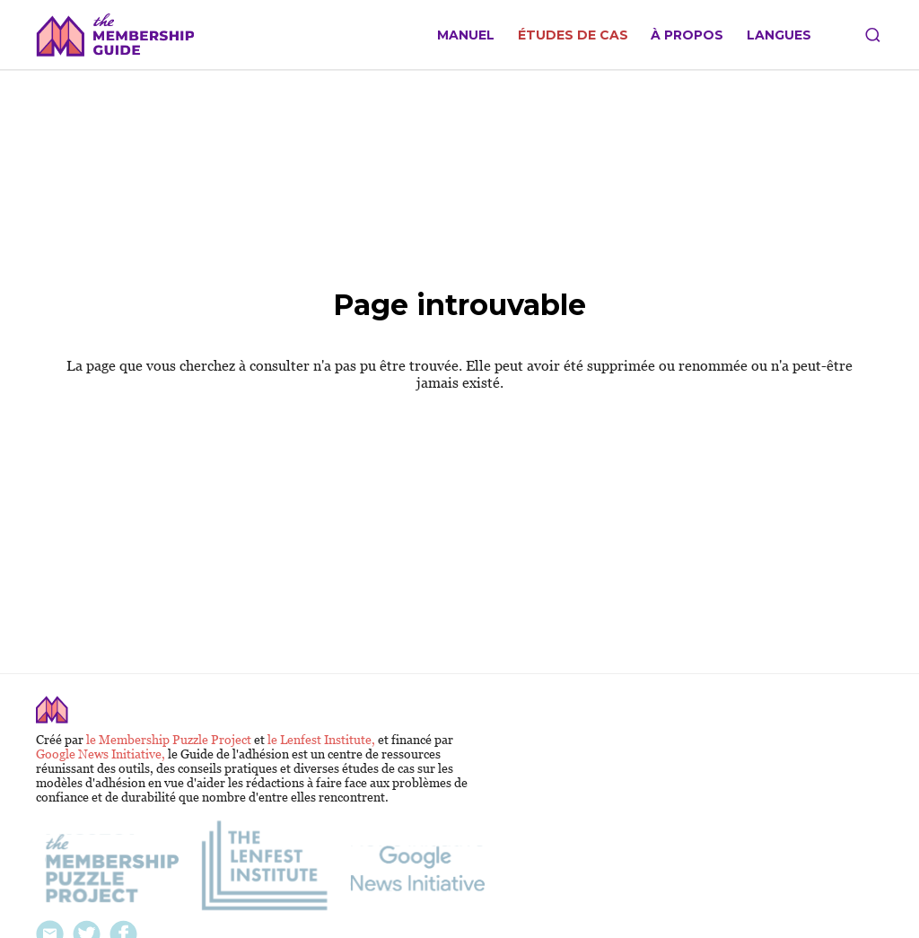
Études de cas (573, 35)
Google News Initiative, (102, 754)
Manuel (466, 35)
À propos (687, 35)
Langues (779, 35)
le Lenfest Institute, (322, 739)
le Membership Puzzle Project (170, 739)
